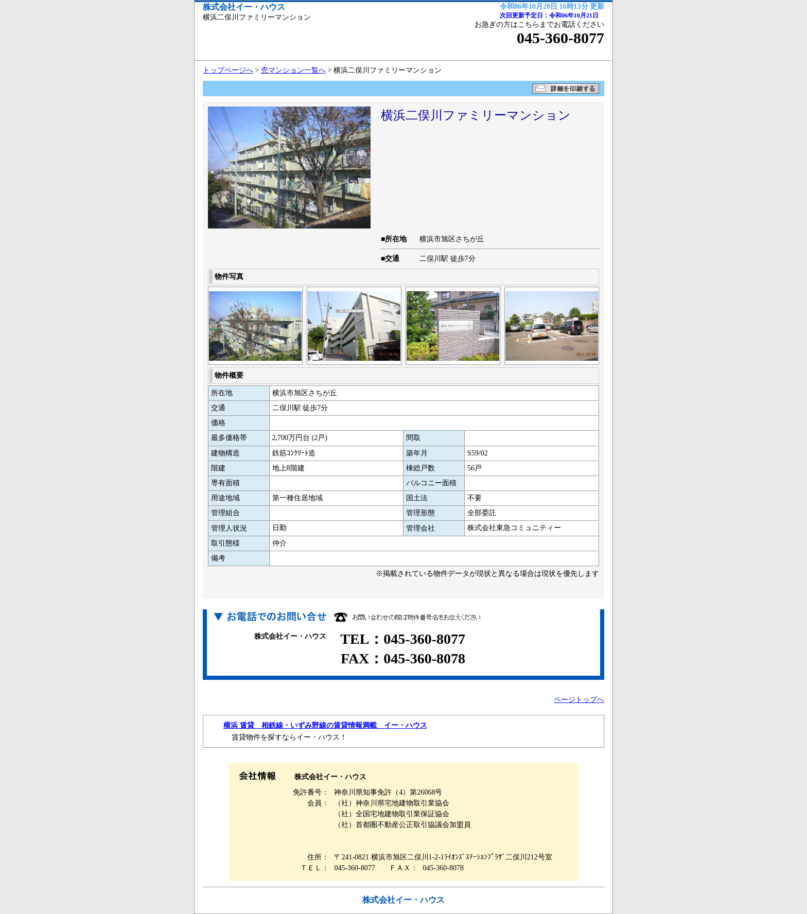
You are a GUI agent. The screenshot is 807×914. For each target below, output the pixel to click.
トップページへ (228, 70)
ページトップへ (579, 700)
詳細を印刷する (565, 88)
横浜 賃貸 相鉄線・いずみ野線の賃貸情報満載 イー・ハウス (325, 725)
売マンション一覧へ (293, 70)
